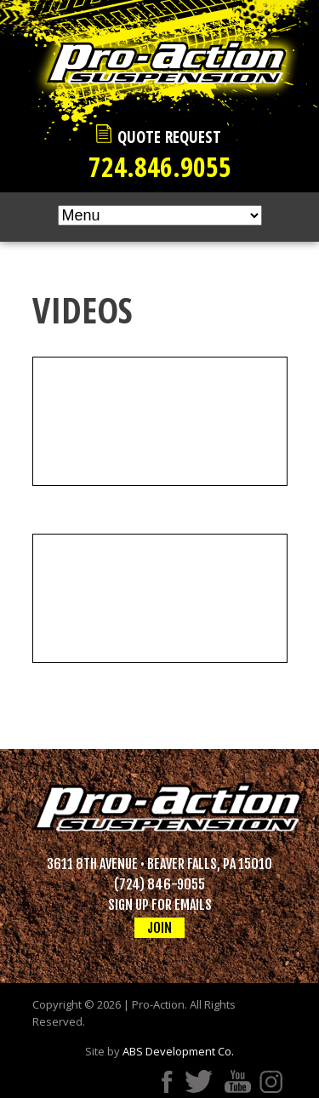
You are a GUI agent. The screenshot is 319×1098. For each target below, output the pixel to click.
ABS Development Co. (178, 1051)
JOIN (159, 927)
